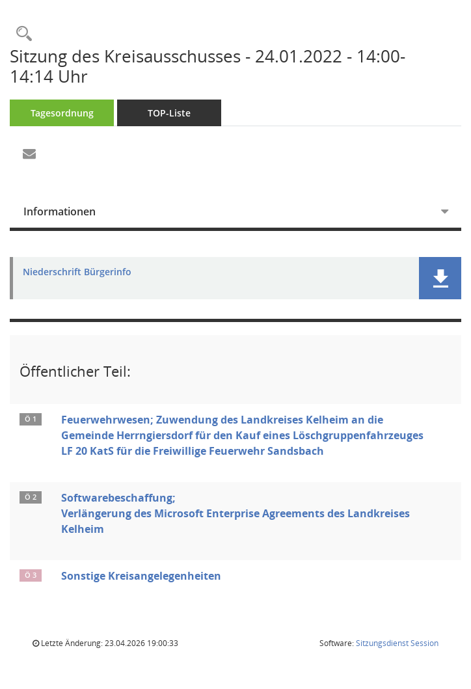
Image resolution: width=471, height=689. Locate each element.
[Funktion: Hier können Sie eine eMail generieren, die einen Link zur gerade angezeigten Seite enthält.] (29, 154)
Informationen (59, 211)
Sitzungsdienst (397, 643)
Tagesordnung (62, 113)
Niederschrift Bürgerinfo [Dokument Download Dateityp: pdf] (77, 272)
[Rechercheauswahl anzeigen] (21, 34)
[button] (440, 278)
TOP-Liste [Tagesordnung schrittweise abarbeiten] (169, 113)
